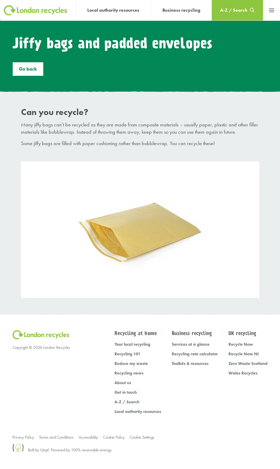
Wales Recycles (242, 373)
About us (122, 382)
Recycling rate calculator (195, 354)
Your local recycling (132, 344)
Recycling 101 (127, 354)
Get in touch (125, 392)
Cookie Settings (142, 437)
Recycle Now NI (243, 354)
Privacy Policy (23, 437)
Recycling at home (135, 333)
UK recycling (242, 333)
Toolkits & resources (190, 363)
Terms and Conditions (56, 437)
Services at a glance (191, 344)
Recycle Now (240, 344)
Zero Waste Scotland (248, 363)
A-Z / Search (126, 402)
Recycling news (128, 373)
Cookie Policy (114, 437)
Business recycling (181, 10)
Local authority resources (113, 10)
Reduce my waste (131, 363)
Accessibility (88, 437)
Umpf (44, 450)
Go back (28, 69)
